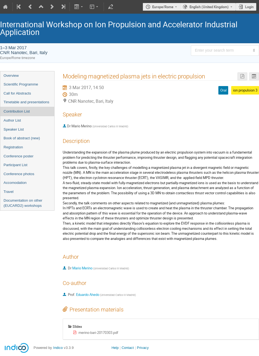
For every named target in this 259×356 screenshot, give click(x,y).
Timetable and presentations (26, 102)
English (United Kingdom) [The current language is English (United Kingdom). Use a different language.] (209, 6)
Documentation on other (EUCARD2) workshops (23, 203)
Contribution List (17, 111)
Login (249, 6)
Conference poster (19, 156)
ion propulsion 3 (245, 90)
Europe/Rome (162, 6)
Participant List (15, 165)
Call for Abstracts (17, 93)
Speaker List (14, 129)
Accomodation (15, 183)
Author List (12, 120)
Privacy (143, 347)
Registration (13, 147)
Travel (9, 192)
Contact (128, 347)
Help (115, 347)
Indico (58, 347)
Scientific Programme (21, 84)
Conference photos (19, 174)
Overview (11, 75)
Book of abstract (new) (22, 138)
